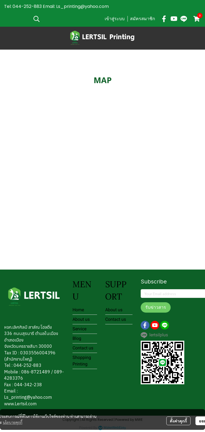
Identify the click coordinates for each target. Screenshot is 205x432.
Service (79, 328)
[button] (66, 18)
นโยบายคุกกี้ (12, 422)
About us (81, 319)
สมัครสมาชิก (142, 19)
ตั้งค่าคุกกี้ (178, 420)
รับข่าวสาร (155, 307)
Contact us (83, 348)
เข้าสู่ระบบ (115, 19)
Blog (77, 338)
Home (78, 309)
